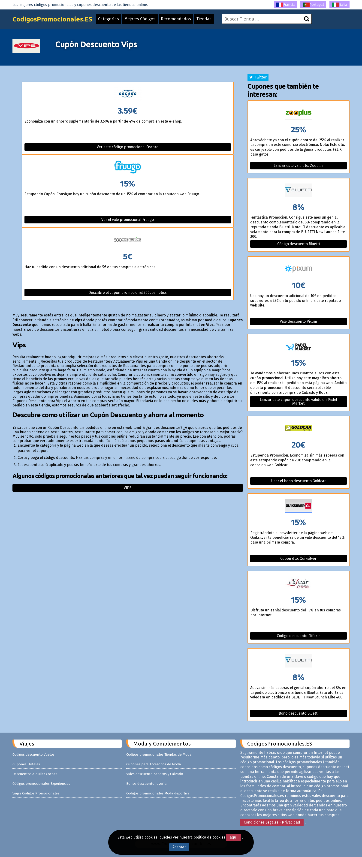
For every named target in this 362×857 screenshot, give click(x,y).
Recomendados (176, 18)
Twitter (258, 77)
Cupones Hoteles (26, 764)
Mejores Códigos (139, 18)
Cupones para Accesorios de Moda (153, 764)
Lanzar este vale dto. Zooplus (298, 165)
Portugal (313, 5)
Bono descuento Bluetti (298, 713)
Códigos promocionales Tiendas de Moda (159, 754)
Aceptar (179, 847)
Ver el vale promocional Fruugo (127, 219)
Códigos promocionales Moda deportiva (158, 793)
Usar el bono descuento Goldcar (298, 481)
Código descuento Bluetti (298, 244)
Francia (285, 5)
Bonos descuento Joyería (146, 784)
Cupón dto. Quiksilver (298, 558)
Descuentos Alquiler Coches (34, 774)
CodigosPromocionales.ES (52, 19)
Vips (127, 488)
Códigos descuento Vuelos (33, 754)
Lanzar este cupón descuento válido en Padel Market (298, 401)
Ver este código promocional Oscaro (127, 147)
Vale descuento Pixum (298, 321)
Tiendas (203, 18)
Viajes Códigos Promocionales (35, 793)
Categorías (108, 18)
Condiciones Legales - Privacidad (272, 822)
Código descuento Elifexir (298, 636)
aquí (233, 837)
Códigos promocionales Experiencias (41, 784)
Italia (339, 5)
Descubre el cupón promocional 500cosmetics (127, 292)
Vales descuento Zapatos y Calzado (154, 774)
